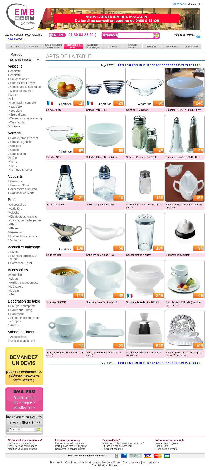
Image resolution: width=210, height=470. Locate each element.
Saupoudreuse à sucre (138, 254)
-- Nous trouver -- (14, 38)
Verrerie (14, 133)
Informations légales (167, 443)
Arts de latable (73, 46)
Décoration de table (24, 301)
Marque (16, 54)
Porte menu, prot (21, 263)
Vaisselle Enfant (21, 332)
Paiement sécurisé (113, 449)
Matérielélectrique (93, 46)
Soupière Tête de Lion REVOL (143, 302)
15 (159, 65)
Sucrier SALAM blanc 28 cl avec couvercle (144, 354)
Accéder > (187, 4)
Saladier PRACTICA (137, 109)
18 (171, 65)
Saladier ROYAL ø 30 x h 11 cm (183, 109)
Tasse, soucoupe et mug (26, 118)
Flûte (13, 157)
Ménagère (16, 286)
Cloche (15, 212)
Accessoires (18, 204)
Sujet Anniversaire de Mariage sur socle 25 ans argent (184, 354)
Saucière (16, 106)
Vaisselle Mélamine (22, 340)
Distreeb (113, 465)
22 (186, 65)
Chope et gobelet (21, 142)
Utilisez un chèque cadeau (117, 446)
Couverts (15, 176)
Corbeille (16, 274)
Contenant (17, 314)
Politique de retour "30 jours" (71, 446)
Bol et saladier (19, 79)
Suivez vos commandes (21, 443)
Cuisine (34, 46)
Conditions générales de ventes (82, 462)
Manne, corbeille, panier (25, 220)
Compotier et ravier (22, 83)
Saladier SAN (53, 157)
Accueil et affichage (24, 247)
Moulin (14, 290)
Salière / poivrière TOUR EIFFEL (184, 157)
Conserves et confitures (25, 87)
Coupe (14, 149)
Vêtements (192, 46)
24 (194, 65)
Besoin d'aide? (111, 440)
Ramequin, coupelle (23, 102)
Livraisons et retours (67, 440)
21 (182, 65)
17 (167, 65)
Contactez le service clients (70, 449)
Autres (14, 325)
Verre (13, 161)
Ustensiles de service (24, 236)
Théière (15, 126)
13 (152, 65)
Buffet (13, 200)
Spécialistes (18, 114)
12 (148, 65)
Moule (14, 94)
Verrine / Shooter (21, 169)
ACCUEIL (15, 46)
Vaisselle (15, 66)
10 (140, 65)
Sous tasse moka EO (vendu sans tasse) (65, 354)
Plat (12, 98)
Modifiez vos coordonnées (22, 449)
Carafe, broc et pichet (24, 138)
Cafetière (16, 208)
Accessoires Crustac (23, 189)
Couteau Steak (20, 185)
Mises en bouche (21, 90)
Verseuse (16, 240)
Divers (14, 251)
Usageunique (132, 46)
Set (12, 294)
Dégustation (18, 153)
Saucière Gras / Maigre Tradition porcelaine (184, 206)
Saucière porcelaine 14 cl (100, 254)
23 (190, 65)
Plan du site (162, 446)
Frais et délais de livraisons (70, 443)
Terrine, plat (18, 122)
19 (175, 65)
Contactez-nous (131, 462)
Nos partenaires (151, 462)
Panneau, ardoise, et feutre (23, 257)
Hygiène (152, 46)
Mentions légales (111, 462)
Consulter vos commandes (22, 446)
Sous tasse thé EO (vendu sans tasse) (103, 354)
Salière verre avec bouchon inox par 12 (144, 206)
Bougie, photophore (23, 306)
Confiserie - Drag (21, 310)
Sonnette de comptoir (178, 254)
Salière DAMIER (55, 204)
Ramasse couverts (22, 193)
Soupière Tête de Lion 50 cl (101, 302)
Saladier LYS (53, 109)
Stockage (171, 46)
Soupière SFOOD (56, 302)
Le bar (113, 46)
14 (156, 65)
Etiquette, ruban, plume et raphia (25, 319)
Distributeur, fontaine (23, 216)
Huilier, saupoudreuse (24, 282)
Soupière (16, 110)
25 (198, 65)
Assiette (15, 71)
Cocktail (15, 146)
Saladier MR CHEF (96, 109)
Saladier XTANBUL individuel (102, 157)
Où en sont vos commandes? (25, 440)
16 (163, 65)
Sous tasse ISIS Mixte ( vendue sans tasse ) (183, 304)
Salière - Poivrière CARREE (141, 157)
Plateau (15, 228)
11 (144, 65)
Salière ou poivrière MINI (100, 204)
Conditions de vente (167, 449)
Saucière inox (54, 254)
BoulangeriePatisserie (53, 46)
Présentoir (17, 232)
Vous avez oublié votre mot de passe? (124, 443)
